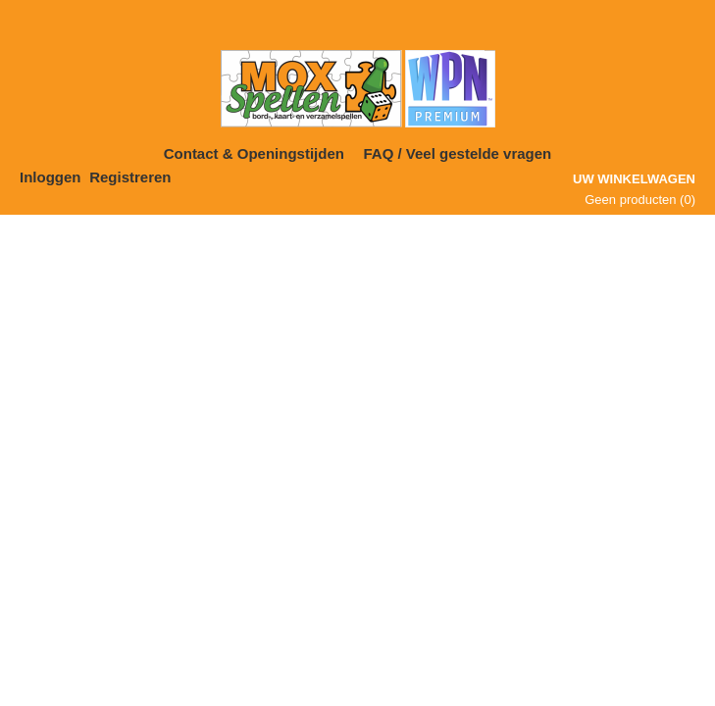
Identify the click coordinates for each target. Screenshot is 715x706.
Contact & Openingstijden (254, 153)
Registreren (130, 177)
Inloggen (50, 177)
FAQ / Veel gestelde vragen (458, 153)
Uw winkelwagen (634, 179)
